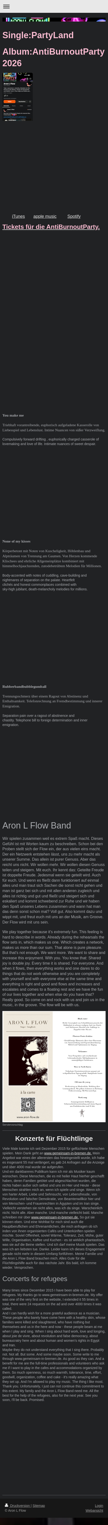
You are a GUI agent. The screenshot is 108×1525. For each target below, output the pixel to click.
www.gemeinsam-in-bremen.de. (68, 1153)
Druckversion (18, 1506)
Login (99, 1506)
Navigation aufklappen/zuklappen (54, 6)
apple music (44, 216)
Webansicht (94, 1510)
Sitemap (39, 1506)
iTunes (18, 216)
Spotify (74, 216)
